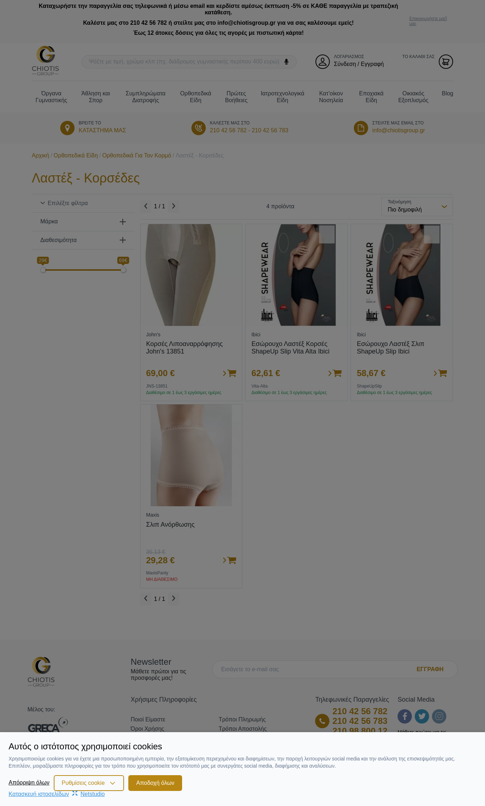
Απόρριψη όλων (29, 782)
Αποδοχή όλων (155, 783)
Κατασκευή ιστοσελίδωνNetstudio (57, 794)
